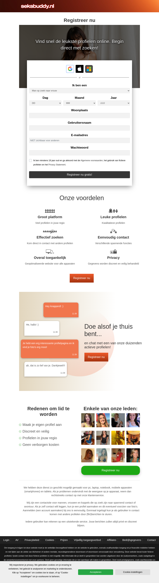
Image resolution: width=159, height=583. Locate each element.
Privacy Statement (56, 164)
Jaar (114, 97)
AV (17, 540)
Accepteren (95, 572)
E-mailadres (79, 135)
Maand (79, 97)
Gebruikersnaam (79, 122)
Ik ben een (79, 85)
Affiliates (111, 540)
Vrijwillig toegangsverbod (87, 540)
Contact (151, 540)
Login (6, 540)
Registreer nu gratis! (79, 174)
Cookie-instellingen (132, 572)
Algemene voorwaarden (92, 160)
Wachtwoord (79, 147)
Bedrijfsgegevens (131, 540)
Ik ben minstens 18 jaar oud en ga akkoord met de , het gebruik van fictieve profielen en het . (79, 162)
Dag (45, 97)
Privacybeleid (32, 540)
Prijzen (64, 540)
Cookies (49, 540)
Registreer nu (81, 278)
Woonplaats (79, 110)
